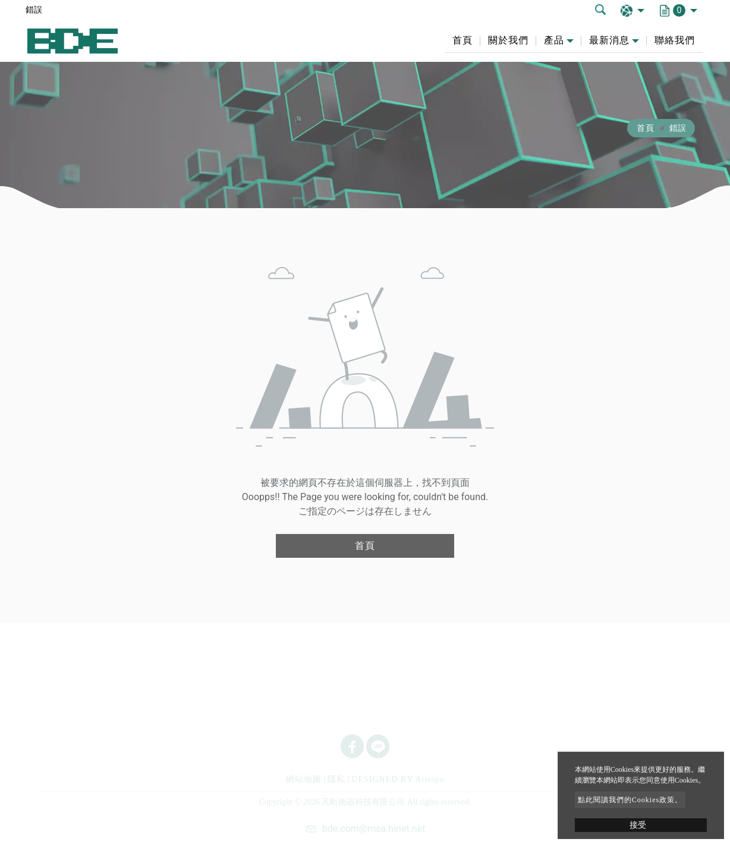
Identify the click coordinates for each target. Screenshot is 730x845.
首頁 (462, 40)
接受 (638, 825)
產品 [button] (554, 40)
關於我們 (508, 40)
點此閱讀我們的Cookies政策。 (630, 800)
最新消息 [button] (609, 40)
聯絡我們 (675, 40)
